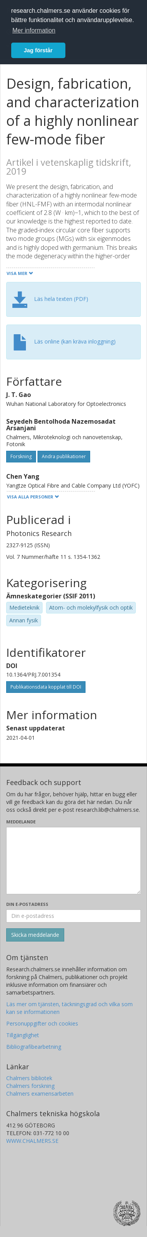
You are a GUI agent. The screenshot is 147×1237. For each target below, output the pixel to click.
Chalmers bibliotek (29, 1078)
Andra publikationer (64, 456)
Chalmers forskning (30, 1085)
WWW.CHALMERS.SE (32, 1140)
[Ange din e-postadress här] (73, 916)
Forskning (21, 456)
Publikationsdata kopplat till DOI (45, 687)
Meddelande (21, 822)
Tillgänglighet (22, 1035)
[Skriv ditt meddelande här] (73, 860)
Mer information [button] (33, 30)
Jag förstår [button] (38, 50)
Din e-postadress (27, 904)
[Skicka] (35, 934)
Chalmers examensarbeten (40, 1093)
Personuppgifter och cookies (42, 1023)
